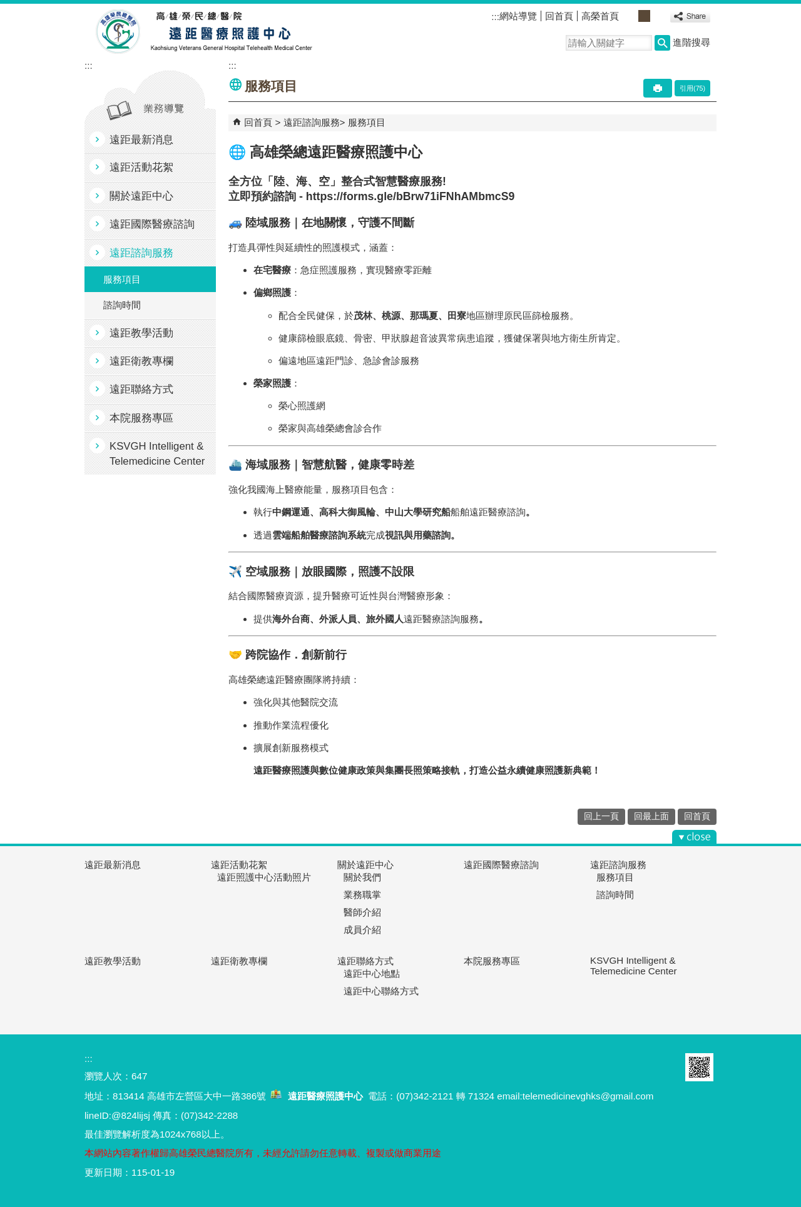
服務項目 (122, 279)
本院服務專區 (141, 418)
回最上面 (651, 816)
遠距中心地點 (372, 973)
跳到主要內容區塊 (6, 6)
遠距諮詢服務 (141, 253)
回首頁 (559, 16)
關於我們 (362, 877)
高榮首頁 (600, 16)
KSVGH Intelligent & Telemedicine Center (157, 453)
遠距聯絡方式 (141, 389)
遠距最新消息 (141, 140)
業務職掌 (362, 894)
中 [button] (644, 16)
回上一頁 (601, 816)
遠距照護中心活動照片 (264, 877)
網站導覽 (518, 16)
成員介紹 (362, 929)
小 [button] (630, 16)
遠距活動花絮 (141, 167)
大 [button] (658, 16)
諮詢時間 (122, 305)
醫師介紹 (362, 912)
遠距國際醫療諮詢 (152, 224)
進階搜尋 (691, 42)
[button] (662, 43)
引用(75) (692, 88)
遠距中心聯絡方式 (381, 991)
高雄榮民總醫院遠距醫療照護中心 (199, 32)
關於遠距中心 (141, 196)
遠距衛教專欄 (141, 361)
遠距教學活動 (141, 333)
